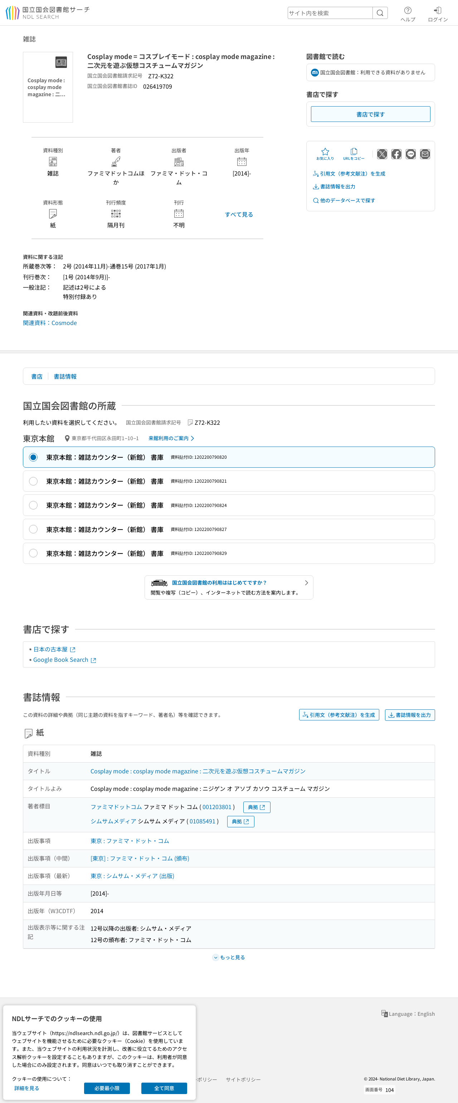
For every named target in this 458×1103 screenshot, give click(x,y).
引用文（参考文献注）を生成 (348, 173)
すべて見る (239, 214)
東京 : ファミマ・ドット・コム (130, 840)
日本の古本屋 (54, 649)
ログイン (438, 13)
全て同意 (164, 1088)
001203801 (217, 806)
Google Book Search (65, 659)
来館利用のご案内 (172, 438)
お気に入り (325, 154)
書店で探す (370, 114)
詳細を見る (26, 1088)
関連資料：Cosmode (50, 322)
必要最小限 (107, 1088)
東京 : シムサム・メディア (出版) (132, 875)
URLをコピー (354, 154)
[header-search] (338, 13)
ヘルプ (407, 13)
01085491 (202, 821)
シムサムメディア (113, 821)
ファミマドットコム (116, 806)
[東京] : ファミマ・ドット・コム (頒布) (140, 858)
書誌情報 (65, 376)
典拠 (257, 807)
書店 (37, 376)
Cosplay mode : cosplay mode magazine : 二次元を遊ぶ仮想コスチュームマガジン (198, 771)
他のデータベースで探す (343, 200)
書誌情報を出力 (333, 186)
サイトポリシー (243, 1079)
